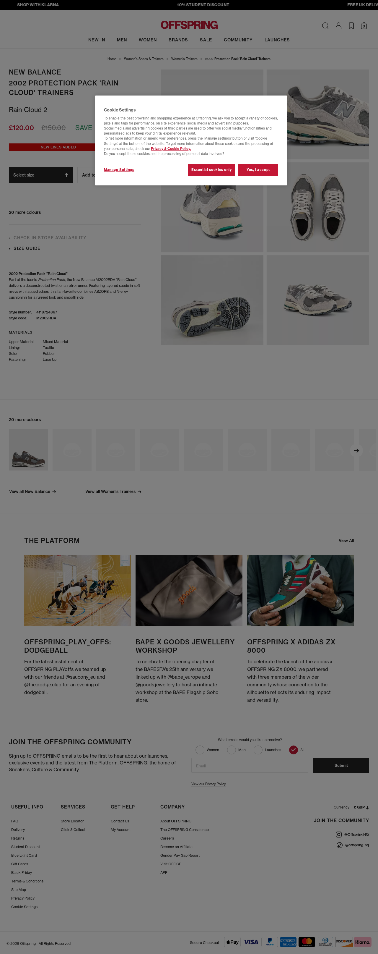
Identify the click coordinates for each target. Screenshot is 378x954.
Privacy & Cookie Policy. (171, 149)
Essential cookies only (211, 170)
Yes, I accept (258, 170)
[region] (191, 140)
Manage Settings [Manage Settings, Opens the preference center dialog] (119, 170)
